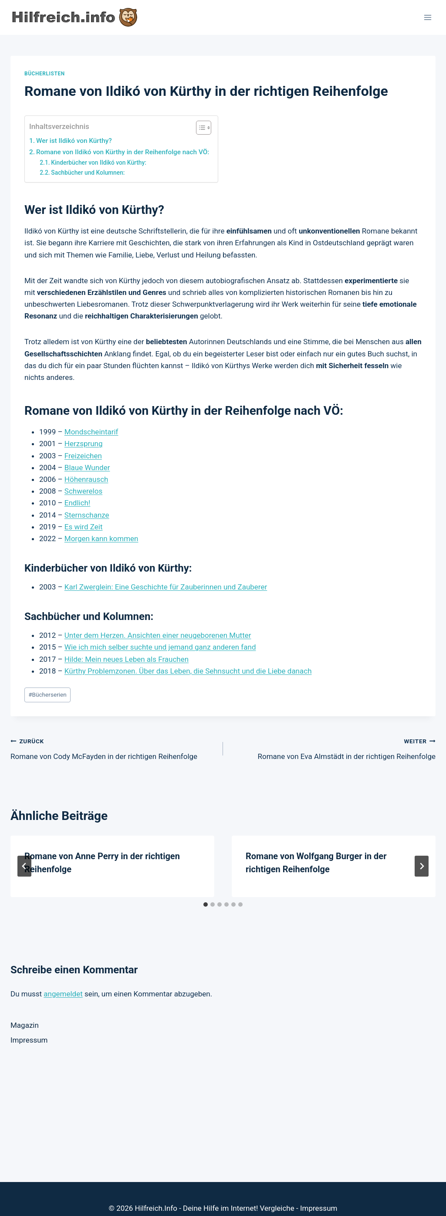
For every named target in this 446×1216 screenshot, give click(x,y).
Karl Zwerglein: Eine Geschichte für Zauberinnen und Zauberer (165, 587)
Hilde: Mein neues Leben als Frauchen (126, 659)
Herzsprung (83, 443)
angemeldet (63, 993)
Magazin (24, 1025)
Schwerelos (83, 491)
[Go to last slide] (24, 866)
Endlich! (77, 502)
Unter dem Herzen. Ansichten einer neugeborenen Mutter (157, 635)
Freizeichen (83, 455)
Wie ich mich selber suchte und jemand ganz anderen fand (160, 647)
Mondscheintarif (91, 431)
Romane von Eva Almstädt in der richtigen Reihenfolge (333, 748)
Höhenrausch (86, 479)
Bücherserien (47, 694)
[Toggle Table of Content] (199, 127)
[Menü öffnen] (427, 17)
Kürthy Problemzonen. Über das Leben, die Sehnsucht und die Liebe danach (188, 671)
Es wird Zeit (83, 526)
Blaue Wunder (87, 467)
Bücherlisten (44, 74)
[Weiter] (422, 866)
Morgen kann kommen (101, 538)
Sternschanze (86, 515)
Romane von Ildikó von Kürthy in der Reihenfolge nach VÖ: (122, 152)
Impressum (29, 1040)
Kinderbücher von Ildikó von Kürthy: (98, 162)
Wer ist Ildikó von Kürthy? (74, 141)
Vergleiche (277, 1189)
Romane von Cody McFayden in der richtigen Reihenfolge (113, 748)
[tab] (205, 904)
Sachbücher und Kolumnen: (88, 172)
